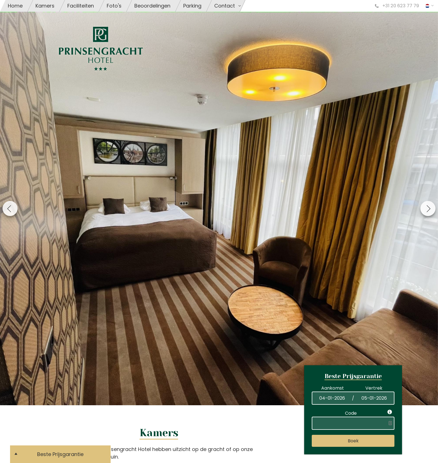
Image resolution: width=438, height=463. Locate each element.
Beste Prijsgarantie (60, 454)
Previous (10, 208)
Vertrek (373, 388)
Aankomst (332, 388)
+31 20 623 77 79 (397, 6)
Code (352, 413)
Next (427, 208)
